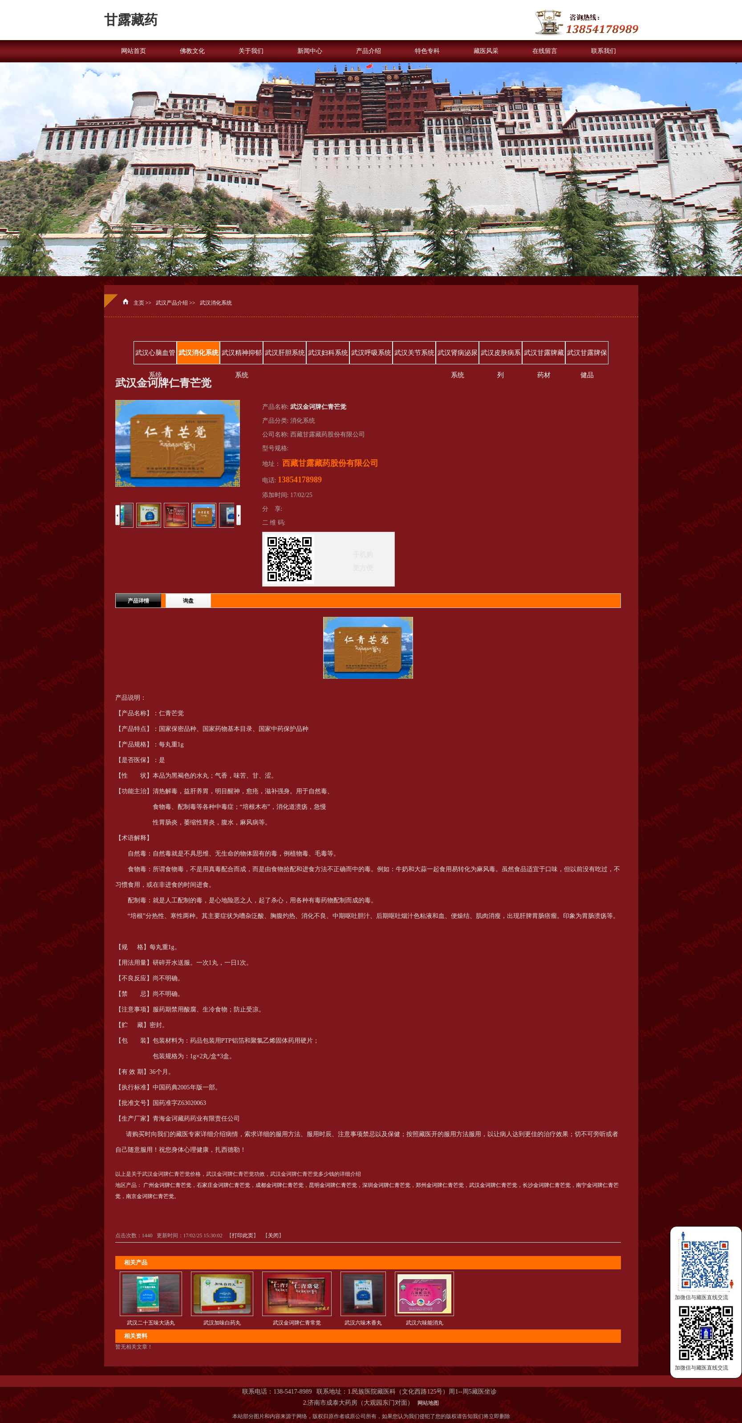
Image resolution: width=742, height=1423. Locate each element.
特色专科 (427, 51)
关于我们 (251, 51)
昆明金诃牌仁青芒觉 (333, 1185)
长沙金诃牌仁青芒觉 (547, 1185)
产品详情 (138, 601)
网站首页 (133, 51)
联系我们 (603, 51)
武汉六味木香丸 (363, 1323)
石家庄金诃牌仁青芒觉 (223, 1185)
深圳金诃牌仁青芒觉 (386, 1185)
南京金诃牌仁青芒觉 (150, 1196)
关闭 (273, 1235)
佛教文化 (192, 51)
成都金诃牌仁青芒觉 (279, 1185)
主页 (139, 303)
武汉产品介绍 (172, 303)
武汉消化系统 (216, 303)
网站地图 (427, 1403)
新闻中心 (309, 51)
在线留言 (544, 51)
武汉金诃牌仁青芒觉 (493, 1185)
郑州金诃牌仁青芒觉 (440, 1185)
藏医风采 (486, 51)
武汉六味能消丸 (424, 1323)
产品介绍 (368, 51)
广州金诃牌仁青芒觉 (167, 1185)
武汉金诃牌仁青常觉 (297, 1323)
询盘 (188, 601)
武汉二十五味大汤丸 (151, 1323)
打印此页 (242, 1235)
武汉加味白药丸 (222, 1323)
